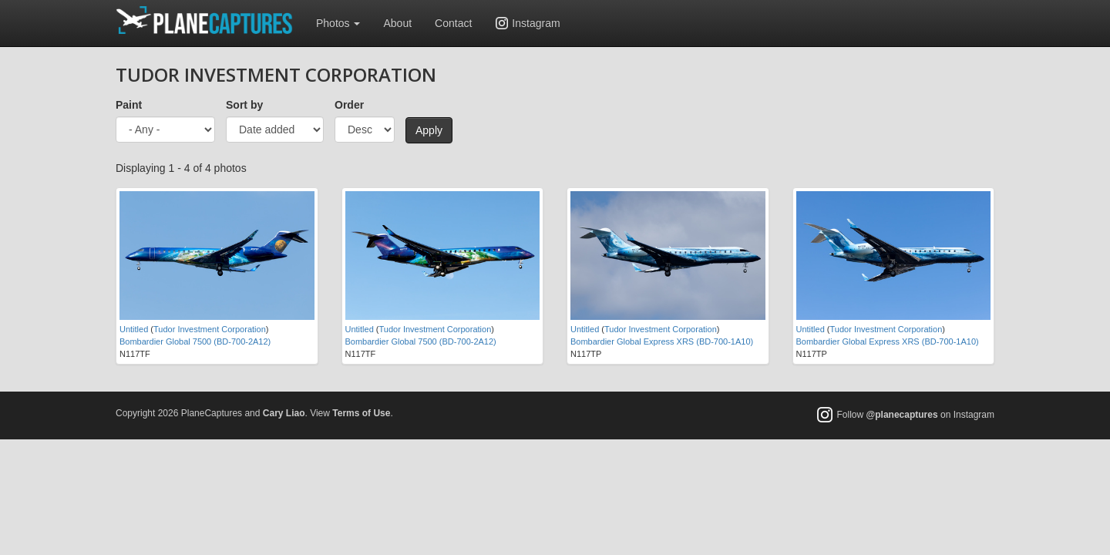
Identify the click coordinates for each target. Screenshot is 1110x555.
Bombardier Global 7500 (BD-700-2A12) (195, 341)
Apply (428, 130)
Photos (338, 23)
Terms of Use (361, 413)
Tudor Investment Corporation (209, 329)
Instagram (536, 23)
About (397, 23)
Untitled (133, 329)
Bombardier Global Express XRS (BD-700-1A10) (661, 341)
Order (349, 105)
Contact (453, 23)
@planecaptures (902, 414)
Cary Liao (284, 413)
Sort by (244, 105)
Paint (129, 105)
